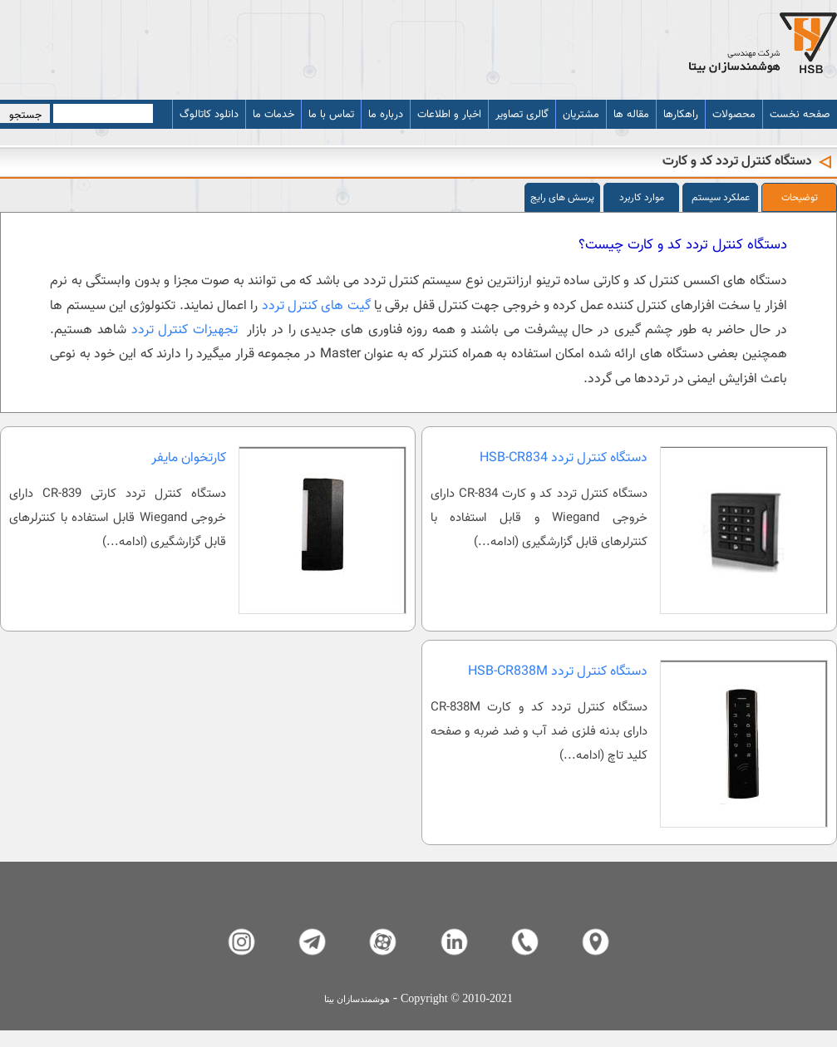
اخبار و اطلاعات (449, 114)
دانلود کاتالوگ (209, 114)
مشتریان (581, 114)
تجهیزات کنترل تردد (187, 330)
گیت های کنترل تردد (318, 306)
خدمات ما (273, 114)
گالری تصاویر (522, 114)
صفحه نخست (800, 114)
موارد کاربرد (641, 197)
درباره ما (385, 114)
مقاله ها (631, 114)
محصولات (734, 114)
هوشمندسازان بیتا (357, 999)
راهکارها (680, 114)
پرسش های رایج (562, 197)
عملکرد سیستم (721, 197)
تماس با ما (331, 114)
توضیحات (799, 197)
